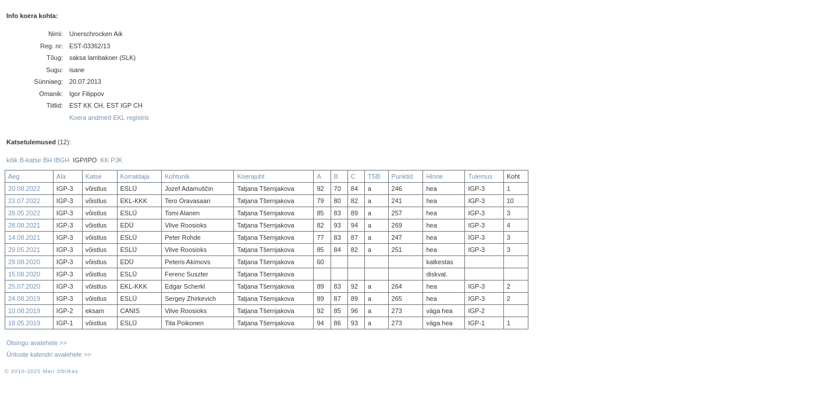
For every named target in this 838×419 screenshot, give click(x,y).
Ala (61, 176)
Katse (94, 176)
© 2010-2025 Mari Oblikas (41, 371)
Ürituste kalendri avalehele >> (48, 354)
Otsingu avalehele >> (36, 342)
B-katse (30, 160)
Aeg (14, 176)
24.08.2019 (24, 298)
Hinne (434, 176)
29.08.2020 (24, 261)
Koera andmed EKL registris (109, 117)
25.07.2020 (24, 286)
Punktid (402, 176)
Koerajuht (250, 176)
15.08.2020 (24, 274)
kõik (12, 160)
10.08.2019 (24, 310)
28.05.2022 (24, 213)
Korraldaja (135, 176)
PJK (116, 160)
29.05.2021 (24, 249)
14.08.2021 (24, 237)
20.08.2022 (24, 188)
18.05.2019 (24, 322)
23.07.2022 (24, 200)
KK (104, 160)
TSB (374, 176)
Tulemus (480, 176)
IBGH (61, 160)
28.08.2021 (24, 225)
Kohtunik (177, 176)
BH (47, 160)
